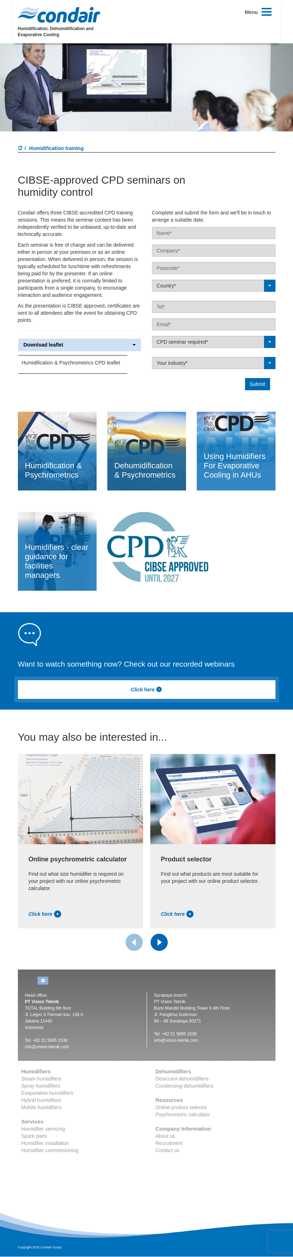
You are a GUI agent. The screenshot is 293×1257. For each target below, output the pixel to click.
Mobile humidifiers (41, 1107)
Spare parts (34, 1136)
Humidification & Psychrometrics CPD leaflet (71, 363)
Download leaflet (80, 345)
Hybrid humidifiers (41, 1100)
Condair (59, 14)
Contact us (168, 1150)
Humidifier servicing (43, 1129)
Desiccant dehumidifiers (182, 1079)
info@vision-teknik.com (47, 1046)
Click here (146, 689)
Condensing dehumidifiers (185, 1086)
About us (165, 1136)
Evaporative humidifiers (47, 1093)
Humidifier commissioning (50, 1150)
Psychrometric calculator (183, 1114)
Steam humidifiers (41, 1079)
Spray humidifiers (40, 1086)
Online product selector (181, 1107)
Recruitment (169, 1143)
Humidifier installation (45, 1143)
